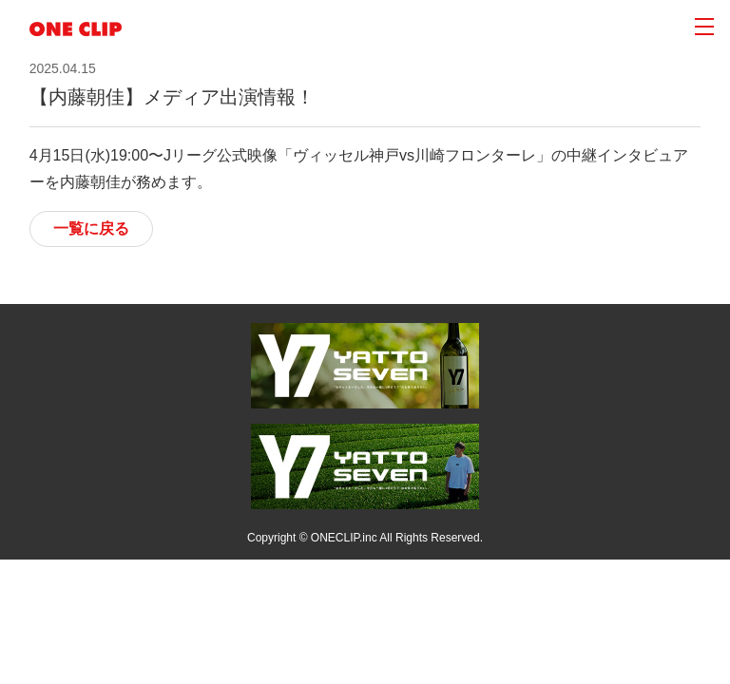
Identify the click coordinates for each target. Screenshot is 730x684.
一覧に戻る (91, 228)
